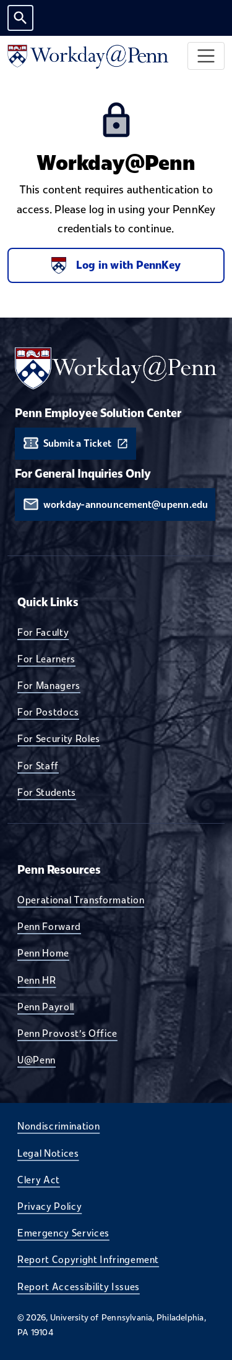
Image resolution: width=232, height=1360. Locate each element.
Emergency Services (63, 1233)
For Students (46, 792)
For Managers (48, 685)
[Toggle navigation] (206, 56)
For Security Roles (58, 738)
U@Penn (36, 1060)
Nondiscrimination (58, 1126)
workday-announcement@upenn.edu (125, 504)
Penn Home (43, 953)
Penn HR (36, 980)
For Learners (46, 659)
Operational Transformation (80, 899)
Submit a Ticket (77, 443)
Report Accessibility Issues (78, 1286)
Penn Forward (49, 926)
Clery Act (38, 1179)
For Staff (38, 765)
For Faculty (43, 632)
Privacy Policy (49, 1206)
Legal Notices (48, 1153)
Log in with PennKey (116, 265)
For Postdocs (48, 712)
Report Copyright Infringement (88, 1259)
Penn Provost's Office (67, 1033)
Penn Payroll (45, 1006)
